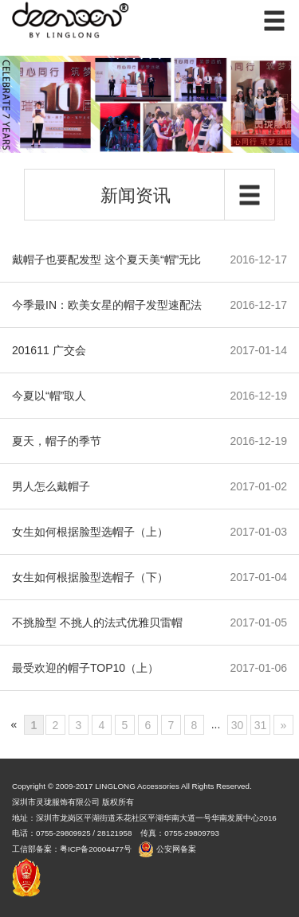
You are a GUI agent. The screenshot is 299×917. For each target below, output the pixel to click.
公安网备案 (176, 849)
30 (237, 725)
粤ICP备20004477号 (97, 849)
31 (260, 725)
